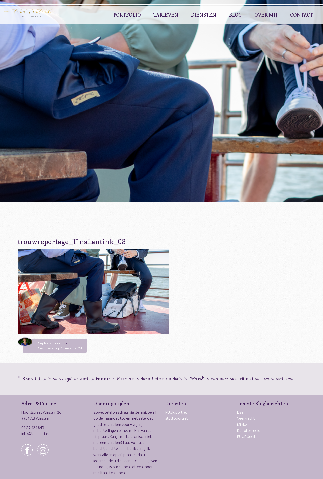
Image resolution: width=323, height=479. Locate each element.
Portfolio (127, 15)
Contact (301, 15)
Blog (235, 15)
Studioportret (176, 418)
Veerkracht (246, 418)
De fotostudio (248, 430)
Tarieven (165, 15)
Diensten (203, 15)
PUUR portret (176, 412)
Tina (64, 343)
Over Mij (266, 15)
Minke (242, 424)
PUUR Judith (247, 436)
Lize (240, 412)
